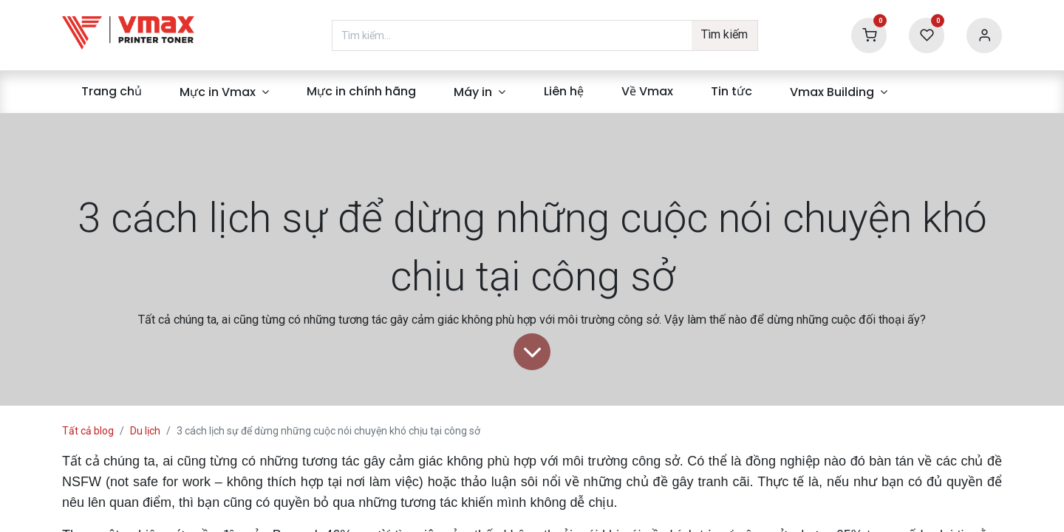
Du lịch (145, 431)
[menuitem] (111, 91)
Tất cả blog (88, 431)
